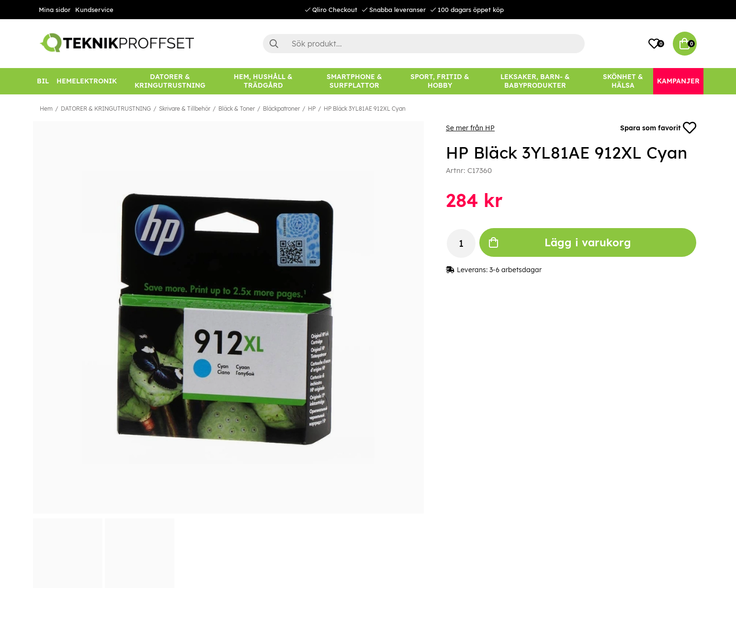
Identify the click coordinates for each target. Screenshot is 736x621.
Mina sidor (54, 9)
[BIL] (43, 81)
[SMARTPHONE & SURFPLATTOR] (354, 81)
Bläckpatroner (281, 108)
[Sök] (424, 43)
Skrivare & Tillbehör (184, 108)
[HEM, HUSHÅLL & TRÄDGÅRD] (263, 81)
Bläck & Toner (236, 108)
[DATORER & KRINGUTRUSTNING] (170, 81)
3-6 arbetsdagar (515, 269)
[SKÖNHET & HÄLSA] (623, 81)
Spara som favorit (658, 128)
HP (312, 108)
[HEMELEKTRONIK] (87, 81)
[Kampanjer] (678, 81)
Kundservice (94, 9)
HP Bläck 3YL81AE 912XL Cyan (365, 108)
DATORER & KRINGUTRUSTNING (106, 108)
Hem (46, 108)
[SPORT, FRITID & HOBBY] (440, 81)
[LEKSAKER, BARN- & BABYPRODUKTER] (535, 81)
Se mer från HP (470, 128)
